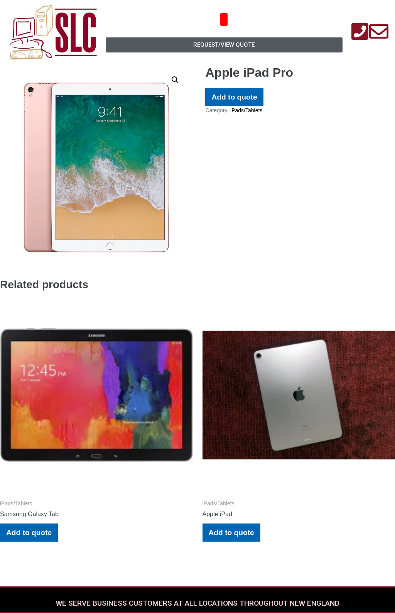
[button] (224, 19)
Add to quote (234, 97)
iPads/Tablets (246, 110)
